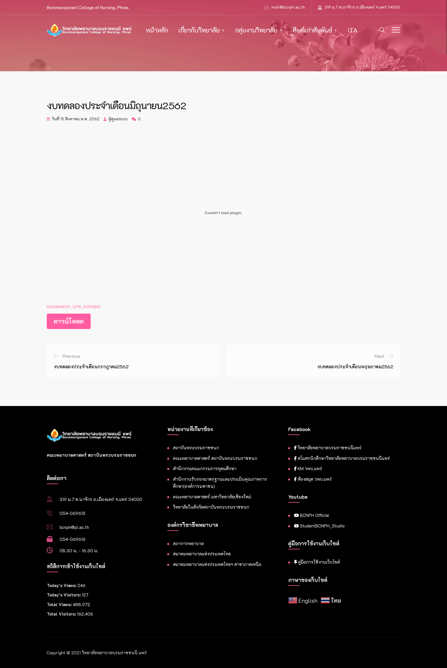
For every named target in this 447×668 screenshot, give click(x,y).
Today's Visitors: (64, 595)
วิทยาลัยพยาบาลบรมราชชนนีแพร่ (327, 447)
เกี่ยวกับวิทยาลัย (199, 30)
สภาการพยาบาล (188, 543)
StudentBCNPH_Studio (319, 526)
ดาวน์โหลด (69, 321)
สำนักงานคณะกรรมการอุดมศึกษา (204, 468)
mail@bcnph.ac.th (288, 7)
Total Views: (60, 604)
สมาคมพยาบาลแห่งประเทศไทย (202, 554)
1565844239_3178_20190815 (74, 306)
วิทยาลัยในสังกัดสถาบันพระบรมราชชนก (211, 507)
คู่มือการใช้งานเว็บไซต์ (317, 562)
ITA (352, 30)
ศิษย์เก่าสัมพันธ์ (312, 30)
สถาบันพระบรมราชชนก (196, 447)
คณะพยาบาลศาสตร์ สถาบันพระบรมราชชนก (215, 458)
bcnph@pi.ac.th (74, 527)
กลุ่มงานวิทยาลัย (256, 30)
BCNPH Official (311, 515)
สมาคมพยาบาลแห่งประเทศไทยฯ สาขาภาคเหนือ (217, 564)
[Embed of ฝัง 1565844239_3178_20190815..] (223, 213)
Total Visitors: (62, 614)
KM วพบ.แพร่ (308, 468)
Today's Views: (62, 585)
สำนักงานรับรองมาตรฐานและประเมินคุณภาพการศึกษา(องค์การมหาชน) (220, 482)
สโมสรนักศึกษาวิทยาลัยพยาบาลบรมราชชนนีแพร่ (342, 458)
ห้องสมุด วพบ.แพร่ (313, 479)
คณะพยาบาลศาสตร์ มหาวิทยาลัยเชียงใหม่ (212, 497)
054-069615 (73, 513)
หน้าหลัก (157, 30)
